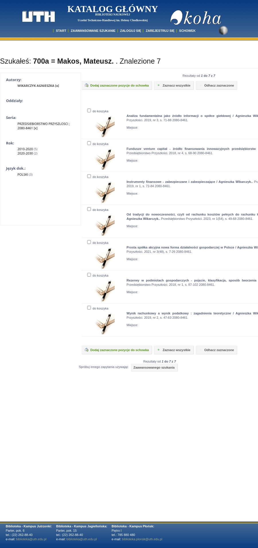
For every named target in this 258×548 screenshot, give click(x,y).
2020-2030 (25, 153)
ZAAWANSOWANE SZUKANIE (93, 30)
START (61, 30)
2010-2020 (25, 149)
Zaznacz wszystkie (173, 85)
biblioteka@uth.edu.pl (31, 539)
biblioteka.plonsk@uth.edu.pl (142, 539)
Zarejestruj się (160, 30)
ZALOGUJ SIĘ (130, 30)
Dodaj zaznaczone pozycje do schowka (116, 85)
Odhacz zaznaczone (216, 85)
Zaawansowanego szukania (154, 367)
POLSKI (22, 174)
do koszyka (97, 111)
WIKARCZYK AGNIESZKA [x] (38, 85)
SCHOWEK (187, 30)
